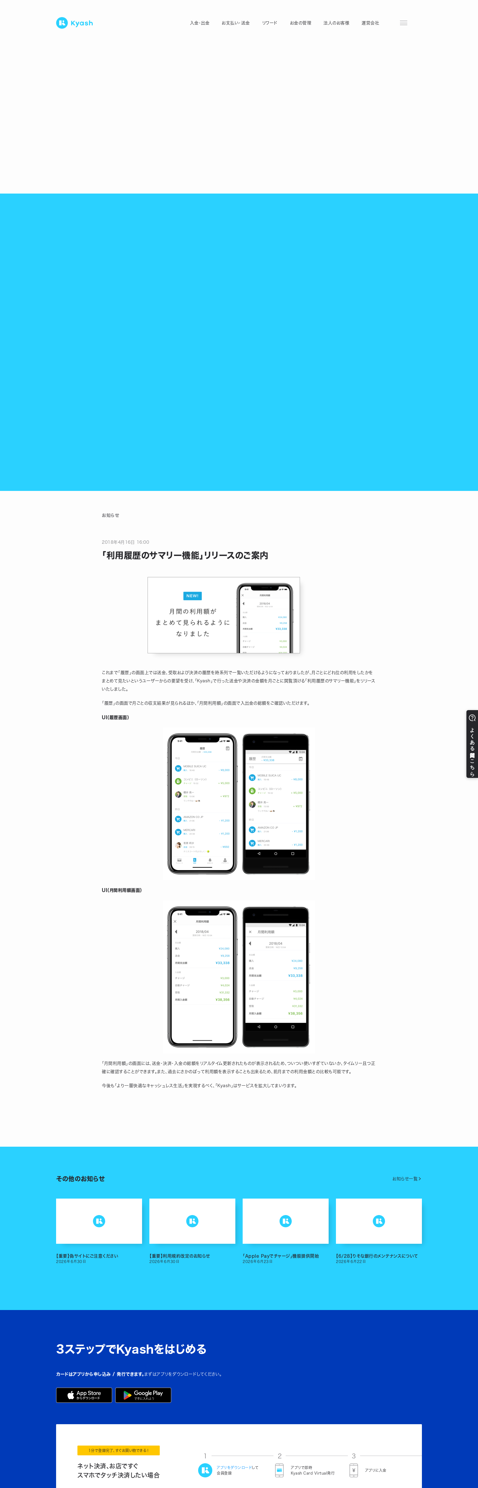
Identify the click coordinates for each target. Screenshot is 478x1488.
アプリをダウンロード (234, 1467)
